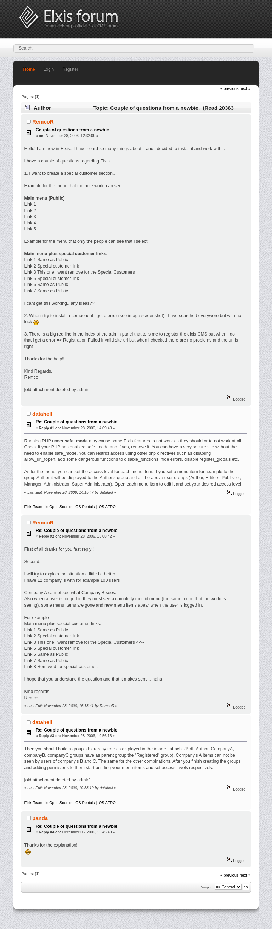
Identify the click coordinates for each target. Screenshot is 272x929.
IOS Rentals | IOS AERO (94, 507)
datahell (42, 414)
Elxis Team (33, 507)
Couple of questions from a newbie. (73, 129)
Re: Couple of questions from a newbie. (77, 421)
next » (245, 88)
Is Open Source (58, 507)
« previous (229, 88)
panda (40, 818)
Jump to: (207, 887)
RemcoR (43, 122)
